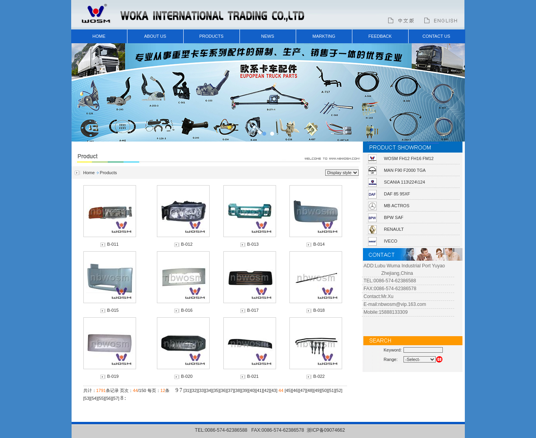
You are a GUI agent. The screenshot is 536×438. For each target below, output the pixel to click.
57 (115, 398)
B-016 (186, 310)
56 (108, 398)
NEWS (267, 36)
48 (310, 390)
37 (230, 390)
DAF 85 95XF (397, 193)
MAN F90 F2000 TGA (404, 170)
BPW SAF (393, 217)
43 (273, 390)
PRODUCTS (211, 36)
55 (101, 398)
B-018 (318, 310)
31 (186, 390)
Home (89, 172)
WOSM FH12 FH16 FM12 (409, 158)
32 (194, 390)
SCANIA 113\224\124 (404, 182)
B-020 (186, 376)
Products (108, 172)
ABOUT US (155, 36)
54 (94, 398)
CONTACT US (436, 36)
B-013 (252, 244)
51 (331, 390)
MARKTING (323, 36)
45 (288, 390)
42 (266, 390)
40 (252, 390)
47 (302, 390)
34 (208, 390)
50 (324, 390)
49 (317, 390)
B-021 (252, 376)
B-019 (112, 376)
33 (201, 390)
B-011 (112, 244)
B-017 (252, 310)
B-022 (318, 376)
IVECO (390, 241)
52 (338, 390)
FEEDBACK (380, 36)
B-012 (186, 244)
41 (259, 390)
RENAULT (394, 229)
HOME (98, 36)
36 (223, 390)
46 (295, 390)
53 (87, 398)
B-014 (318, 244)
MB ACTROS (396, 205)
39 (244, 390)
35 (216, 390)
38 (237, 390)
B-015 (112, 310)
